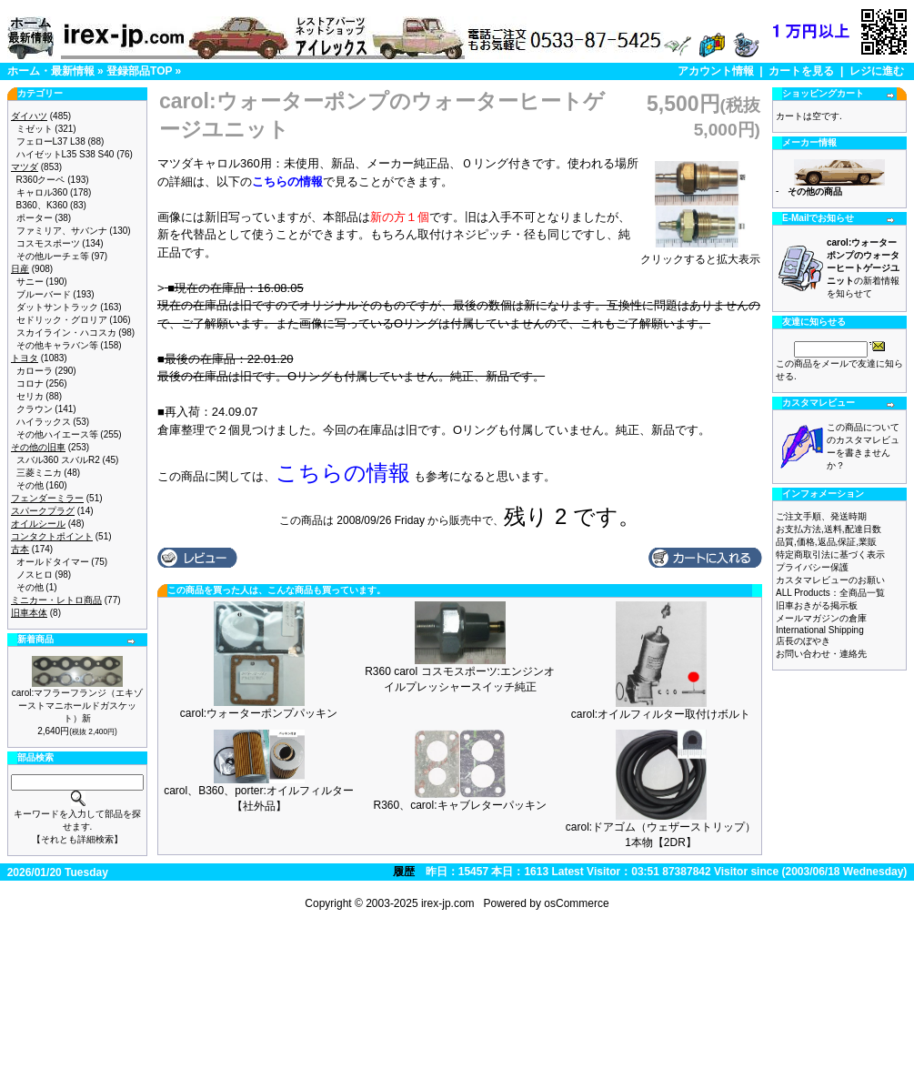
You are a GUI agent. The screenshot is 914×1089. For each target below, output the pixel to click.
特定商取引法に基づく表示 (830, 555)
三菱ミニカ (39, 473)
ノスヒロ (34, 575)
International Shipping (820, 630)
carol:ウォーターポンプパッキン (258, 713)
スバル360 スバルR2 (58, 460)
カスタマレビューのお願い (830, 580)
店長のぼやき (803, 641)
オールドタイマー (52, 562)
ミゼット (34, 129)
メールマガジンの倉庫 (821, 618)
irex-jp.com (448, 903)
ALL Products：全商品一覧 (830, 593)
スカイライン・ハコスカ (66, 333)
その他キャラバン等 (57, 345)
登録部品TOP (139, 71)
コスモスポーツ (48, 243)
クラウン (34, 409)
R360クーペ (40, 180)
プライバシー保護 (812, 567)
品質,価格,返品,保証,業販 (826, 542)
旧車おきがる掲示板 (817, 605)
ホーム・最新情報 (51, 71)
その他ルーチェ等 (52, 256)
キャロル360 (42, 192)
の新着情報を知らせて (863, 267)
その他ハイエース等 (57, 434)
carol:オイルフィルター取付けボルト (660, 714)
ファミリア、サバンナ (61, 231)
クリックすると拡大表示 (700, 254)
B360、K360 (42, 205)
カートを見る (801, 71)
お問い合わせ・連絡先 (821, 654)
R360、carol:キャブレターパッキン (459, 805)
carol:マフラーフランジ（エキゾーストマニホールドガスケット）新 (77, 705)
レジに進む (876, 71)
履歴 (404, 871)
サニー (30, 282)
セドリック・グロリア (61, 320)
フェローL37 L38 (50, 141)
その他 (30, 485)
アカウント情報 (716, 71)
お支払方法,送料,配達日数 (828, 529)
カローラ (34, 371)
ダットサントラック (57, 307)
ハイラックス (43, 422)
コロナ (30, 383)
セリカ (30, 396)
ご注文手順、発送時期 (821, 516)
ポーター (34, 218)
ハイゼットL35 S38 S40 (65, 154)
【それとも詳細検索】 (77, 839)
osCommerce (576, 903)
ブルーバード (43, 294)
